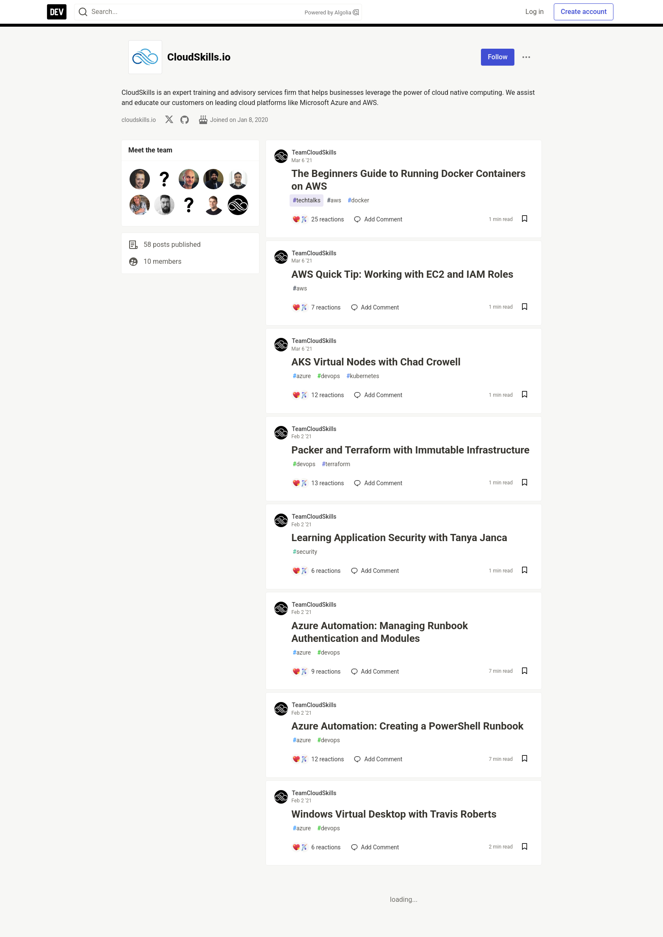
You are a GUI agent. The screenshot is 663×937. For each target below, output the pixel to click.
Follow (498, 57)
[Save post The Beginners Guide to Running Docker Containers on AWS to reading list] (524, 219)
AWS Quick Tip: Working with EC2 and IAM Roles (402, 274)
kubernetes (362, 376)
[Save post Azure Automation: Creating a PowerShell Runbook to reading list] (524, 759)
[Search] (83, 12)
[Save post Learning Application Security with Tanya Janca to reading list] (524, 570)
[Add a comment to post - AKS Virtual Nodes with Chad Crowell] (318, 395)
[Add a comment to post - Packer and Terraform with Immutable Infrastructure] (318, 483)
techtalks (306, 200)
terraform (336, 464)
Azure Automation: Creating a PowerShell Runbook (407, 726)
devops (328, 376)
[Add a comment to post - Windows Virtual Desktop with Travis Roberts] (316, 847)
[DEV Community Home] (56, 11)
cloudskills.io (139, 119)
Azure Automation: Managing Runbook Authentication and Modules (379, 632)
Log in (534, 12)
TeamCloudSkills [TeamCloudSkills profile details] (314, 152)
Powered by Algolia (331, 12)
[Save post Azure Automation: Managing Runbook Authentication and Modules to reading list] (524, 671)
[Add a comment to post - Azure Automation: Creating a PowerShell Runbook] (318, 759)
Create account (584, 12)
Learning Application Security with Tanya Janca (399, 538)
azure (302, 376)
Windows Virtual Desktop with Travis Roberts (393, 814)
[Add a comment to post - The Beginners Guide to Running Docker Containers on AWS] (318, 219)
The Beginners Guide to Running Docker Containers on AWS (408, 180)
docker (358, 200)
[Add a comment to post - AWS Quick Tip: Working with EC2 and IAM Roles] (316, 307)
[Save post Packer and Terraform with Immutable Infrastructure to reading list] (524, 483)
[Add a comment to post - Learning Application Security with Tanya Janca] (316, 570)
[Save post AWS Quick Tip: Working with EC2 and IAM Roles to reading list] (524, 307)
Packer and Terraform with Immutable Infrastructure (410, 450)
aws (334, 200)
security (305, 551)
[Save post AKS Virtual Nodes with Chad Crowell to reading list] (524, 395)
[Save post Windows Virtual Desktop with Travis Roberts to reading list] (524, 847)
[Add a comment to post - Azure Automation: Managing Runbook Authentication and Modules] (316, 671)
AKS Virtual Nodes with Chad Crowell (375, 362)
